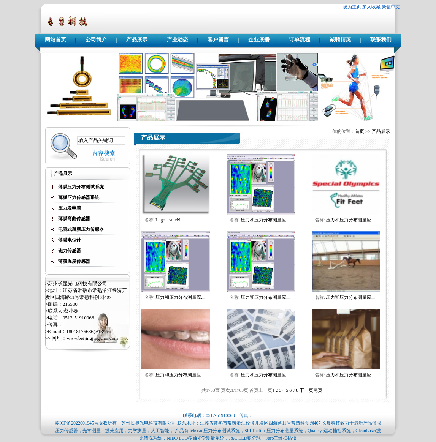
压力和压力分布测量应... (265, 220)
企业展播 (259, 40)
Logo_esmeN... (169, 220)
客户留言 (218, 40)
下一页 (306, 390)
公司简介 (96, 40)
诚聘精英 (340, 40)
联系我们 (381, 40)
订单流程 (299, 40)
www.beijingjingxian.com (92, 338)
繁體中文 (391, 6)
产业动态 (177, 40)
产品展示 (136, 40)
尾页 (317, 390)
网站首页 (55, 40)
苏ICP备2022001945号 (76, 423)
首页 (359, 131)
